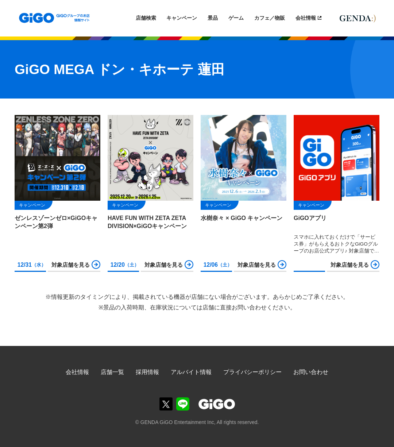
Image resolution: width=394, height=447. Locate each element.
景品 (213, 18)
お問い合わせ (310, 372)
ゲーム (236, 18)
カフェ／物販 (269, 18)
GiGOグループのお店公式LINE (182, 404)
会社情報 (306, 18)
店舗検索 (146, 18)
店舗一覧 (112, 372)
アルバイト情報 (191, 372)
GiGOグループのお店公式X (166, 404)
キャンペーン (181, 18)
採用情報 (147, 372)
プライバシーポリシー (252, 372)
